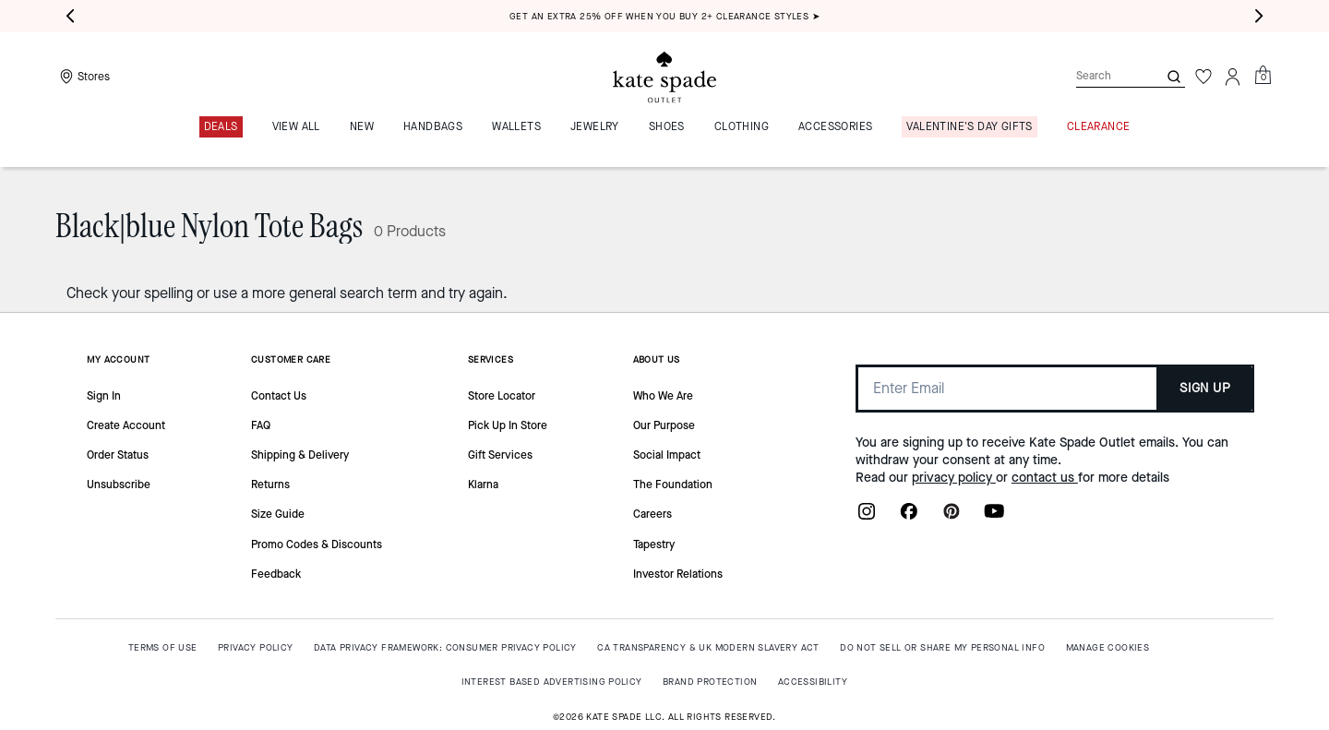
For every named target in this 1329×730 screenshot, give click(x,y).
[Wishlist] (1203, 77)
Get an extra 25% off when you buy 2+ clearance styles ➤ (664, 16)
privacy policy (954, 477)
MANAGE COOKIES (1108, 647)
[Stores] (82, 77)
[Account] (1233, 77)
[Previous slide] (70, 16)
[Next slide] (1259, 16)
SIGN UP (1204, 388)
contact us (1045, 477)
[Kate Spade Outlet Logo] (664, 76)
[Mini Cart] (1262, 76)
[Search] (1102, 76)
